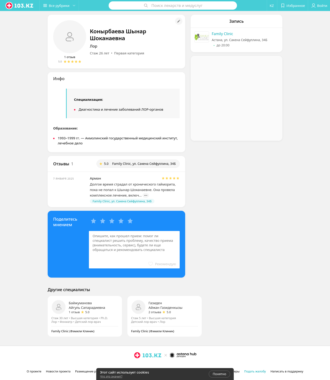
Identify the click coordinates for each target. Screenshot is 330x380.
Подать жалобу (255, 371)
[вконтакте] (150, 365)
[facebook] (143, 365)
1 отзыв (69, 57)
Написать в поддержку (286, 371)
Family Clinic (222, 33)
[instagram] (137, 365)
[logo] (20, 5)
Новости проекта (58, 371)
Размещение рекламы (91, 371)
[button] (59, 5)
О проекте (34, 371)
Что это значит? (111, 376)
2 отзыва (154, 312)
